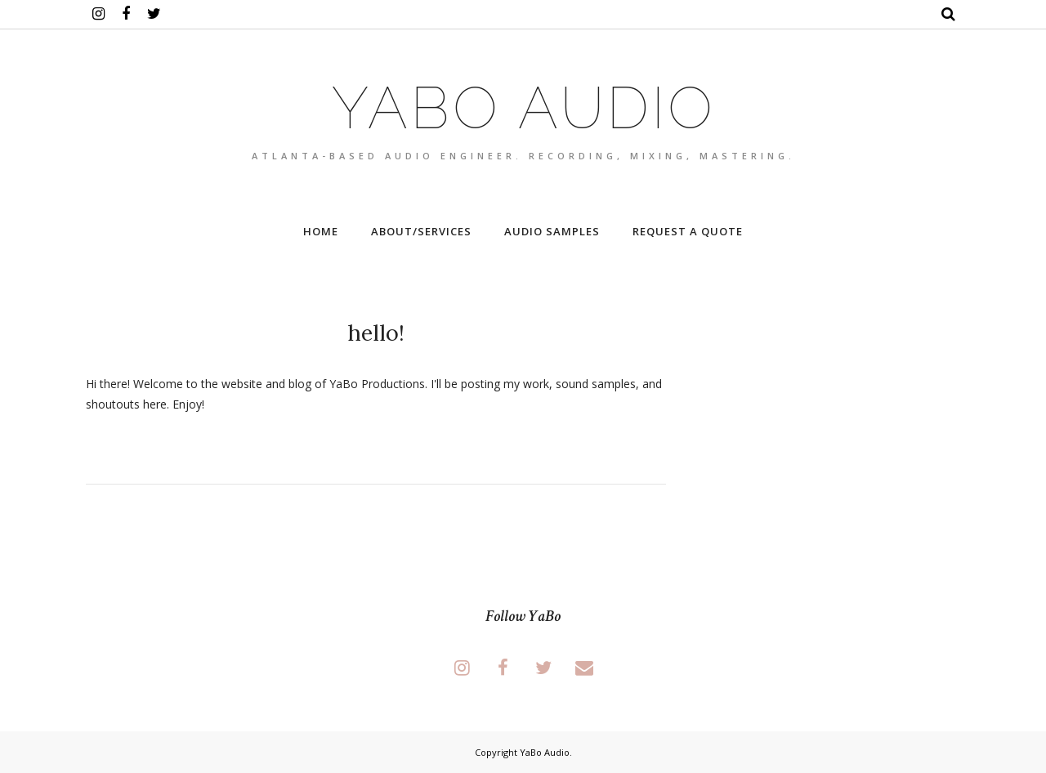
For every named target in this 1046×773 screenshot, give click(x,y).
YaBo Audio (523, 107)
